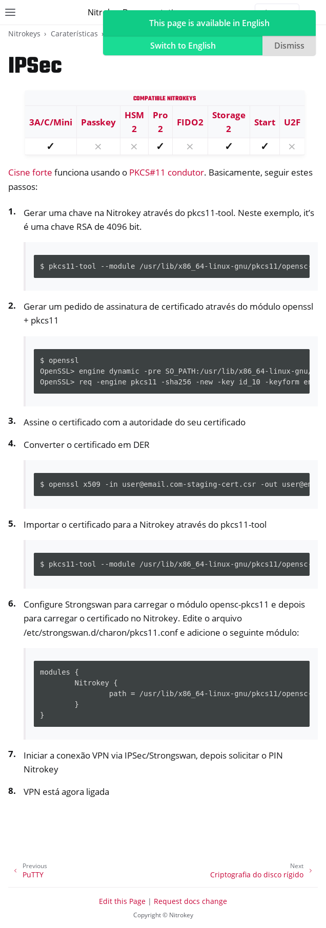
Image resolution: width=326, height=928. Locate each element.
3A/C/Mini (50, 122)
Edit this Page (122, 901)
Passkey (98, 122)
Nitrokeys (24, 33)
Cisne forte (30, 172)
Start (264, 122)
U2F (292, 122)
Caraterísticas (74, 33)
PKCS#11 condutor (166, 172)
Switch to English (183, 45)
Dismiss (289, 45)
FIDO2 (190, 122)
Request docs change (190, 901)
